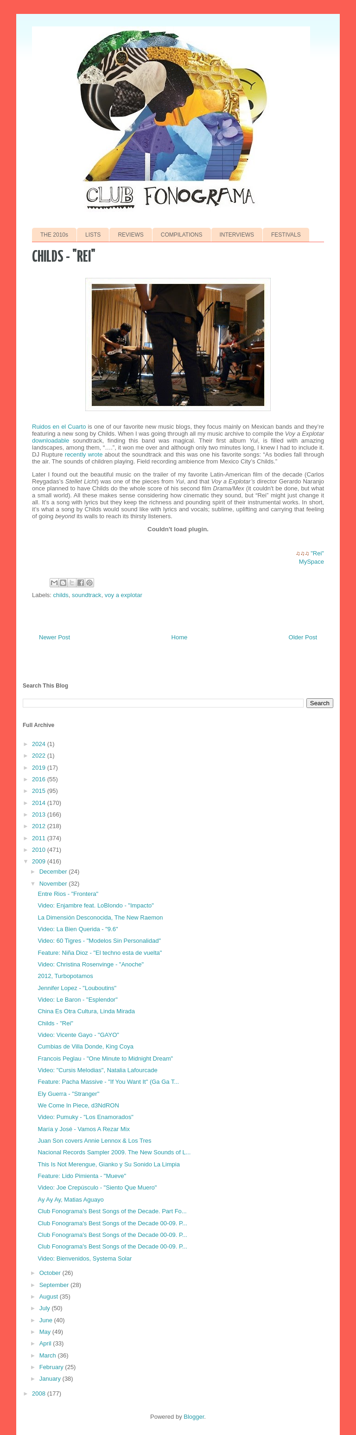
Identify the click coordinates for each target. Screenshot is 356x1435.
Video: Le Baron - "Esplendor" (77, 999)
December (54, 871)
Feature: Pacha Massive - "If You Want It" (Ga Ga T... (108, 1081)
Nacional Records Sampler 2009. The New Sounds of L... (114, 1152)
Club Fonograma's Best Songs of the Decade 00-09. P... (112, 1223)
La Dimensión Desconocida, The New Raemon (100, 917)
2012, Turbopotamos (65, 975)
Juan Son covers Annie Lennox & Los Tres (94, 1140)
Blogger (194, 1416)
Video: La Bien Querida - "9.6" (78, 929)
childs (61, 595)
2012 (39, 826)
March (48, 1355)
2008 (39, 1393)
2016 (39, 779)
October (51, 1272)
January (51, 1378)
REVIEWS (130, 235)
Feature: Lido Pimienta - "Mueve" (82, 1175)
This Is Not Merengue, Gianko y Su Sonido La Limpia (108, 1164)
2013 (39, 814)
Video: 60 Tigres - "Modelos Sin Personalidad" (99, 940)
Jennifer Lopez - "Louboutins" (77, 988)
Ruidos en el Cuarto (59, 426)
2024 (39, 743)
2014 (39, 802)
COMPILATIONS (182, 235)
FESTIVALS (286, 235)
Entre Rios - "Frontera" (68, 893)
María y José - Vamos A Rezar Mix (83, 1129)
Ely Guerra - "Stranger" (68, 1093)
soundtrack (87, 595)
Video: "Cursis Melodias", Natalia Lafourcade (97, 1070)
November (54, 883)
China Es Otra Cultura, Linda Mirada (86, 1011)
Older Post (303, 637)
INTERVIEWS (237, 235)
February (52, 1367)
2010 (39, 849)
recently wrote (84, 454)
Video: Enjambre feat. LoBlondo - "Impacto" (95, 905)
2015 (39, 790)
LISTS (93, 235)
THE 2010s (54, 235)
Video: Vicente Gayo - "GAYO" (78, 1034)
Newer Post (54, 637)
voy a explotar (123, 595)
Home (180, 637)
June (46, 1320)
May (45, 1331)
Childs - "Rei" (55, 1023)
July (45, 1308)
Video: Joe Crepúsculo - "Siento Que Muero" (97, 1187)
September (54, 1284)
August (49, 1296)
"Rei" (317, 553)
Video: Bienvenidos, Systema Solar (85, 1258)
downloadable (52, 440)
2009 (39, 861)
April (46, 1343)
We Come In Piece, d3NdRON (78, 1105)
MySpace (311, 561)
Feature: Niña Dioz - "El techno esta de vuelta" (100, 952)
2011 (39, 838)
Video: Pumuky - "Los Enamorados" (85, 1116)
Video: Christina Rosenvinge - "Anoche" (91, 964)
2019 (39, 767)
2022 (39, 755)
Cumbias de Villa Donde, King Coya (85, 1046)
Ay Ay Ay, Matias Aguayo (70, 1199)
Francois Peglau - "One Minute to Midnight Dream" (105, 1058)
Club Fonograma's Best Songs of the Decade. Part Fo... (112, 1211)
